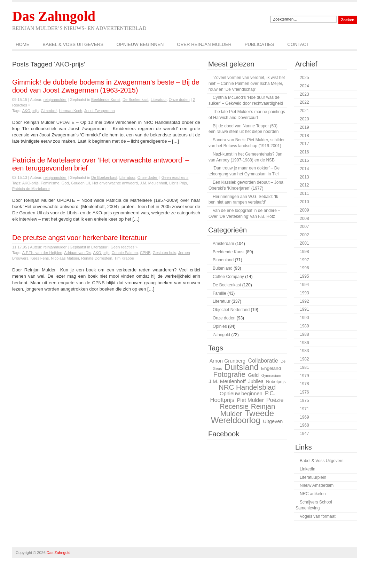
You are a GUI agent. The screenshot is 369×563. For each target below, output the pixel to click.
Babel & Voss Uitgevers (72, 44)
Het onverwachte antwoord (115, 183)
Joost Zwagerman (99, 111)
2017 (304, 143)
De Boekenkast (136, 99)
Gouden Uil (80, 183)
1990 (304, 317)
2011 (304, 193)
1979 (304, 375)
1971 (304, 408)
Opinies (220, 326)
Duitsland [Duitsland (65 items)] (242, 367)
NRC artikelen (313, 493)
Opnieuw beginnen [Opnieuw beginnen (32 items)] (241, 393)
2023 (304, 94)
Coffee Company (228, 276)
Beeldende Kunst (105, 99)
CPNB (145, 253)
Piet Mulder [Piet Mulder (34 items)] (250, 400)
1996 (304, 267)
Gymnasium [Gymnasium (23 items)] (271, 375)
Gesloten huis (164, 253)
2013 (304, 177)
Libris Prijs (178, 183)
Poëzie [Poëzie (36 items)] (274, 400)
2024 (304, 86)
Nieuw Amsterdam (316, 485)
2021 (304, 110)
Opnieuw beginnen (140, 44)
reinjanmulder (55, 99)
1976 (304, 392)
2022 (304, 102)
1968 (304, 425)
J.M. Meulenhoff (153, 183)
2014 (304, 168)
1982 (304, 359)
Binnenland (223, 259)
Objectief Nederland (231, 309)
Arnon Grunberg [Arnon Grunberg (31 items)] (227, 361)
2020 (304, 119)
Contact (298, 44)
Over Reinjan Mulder (204, 44)
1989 (304, 326)
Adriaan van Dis (77, 253)
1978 (304, 383)
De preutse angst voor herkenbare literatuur (79, 237)
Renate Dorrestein (96, 258)
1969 (304, 417)
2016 (304, 152)
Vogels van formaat (318, 516)
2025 (304, 77)
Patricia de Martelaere (31, 189)
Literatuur (159, 99)
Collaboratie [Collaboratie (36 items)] (263, 360)
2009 (304, 210)
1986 (304, 342)
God (65, 183)
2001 (304, 243)
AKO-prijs (30, 111)
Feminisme (50, 183)
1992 (304, 301)
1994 (304, 284)
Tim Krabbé (124, 258)
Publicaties (259, 44)
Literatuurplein (313, 477)
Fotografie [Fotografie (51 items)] (229, 374)
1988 (304, 334)
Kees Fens (40, 258)
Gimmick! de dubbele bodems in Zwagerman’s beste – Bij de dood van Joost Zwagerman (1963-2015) (105, 86)
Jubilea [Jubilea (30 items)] (256, 381)
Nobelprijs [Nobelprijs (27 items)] (275, 381)
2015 (304, 160)
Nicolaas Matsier (65, 258)
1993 (304, 293)
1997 (304, 259)
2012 (304, 185)
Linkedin (307, 469)
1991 (304, 309)
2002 (304, 234)
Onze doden (179, 99)
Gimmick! (49, 111)
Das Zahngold (53, 16)
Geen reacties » (175, 177)
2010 (304, 201)
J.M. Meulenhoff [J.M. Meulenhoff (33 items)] (227, 381)
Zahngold (221, 334)
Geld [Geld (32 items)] (253, 375)
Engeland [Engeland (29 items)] (271, 368)
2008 (304, 218)
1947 (304, 433)
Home (23, 44)
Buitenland (223, 268)
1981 (304, 367)
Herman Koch (70, 111)
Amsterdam (223, 243)
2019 (304, 127)
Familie (219, 293)
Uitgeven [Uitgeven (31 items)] (273, 421)
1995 (304, 276)
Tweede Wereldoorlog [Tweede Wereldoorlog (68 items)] (242, 417)
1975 (304, 400)
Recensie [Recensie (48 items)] (234, 406)
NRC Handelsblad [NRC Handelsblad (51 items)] (247, 387)
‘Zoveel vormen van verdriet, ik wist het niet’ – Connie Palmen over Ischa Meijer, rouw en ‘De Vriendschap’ (247, 83)
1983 (304, 350)
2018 (304, 135)
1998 (304, 251)
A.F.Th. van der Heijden (42, 253)
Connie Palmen (125, 253)
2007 (304, 226)
